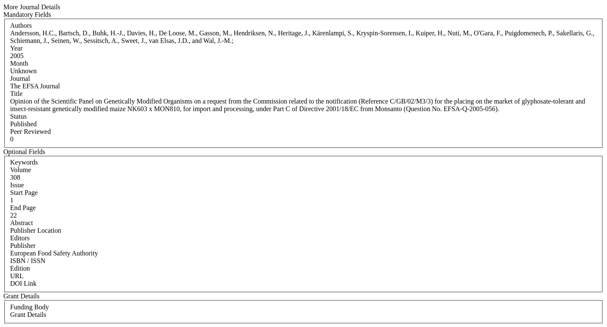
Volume (20, 169)
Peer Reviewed (30, 131)
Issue (17, 185)
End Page (23, 207)
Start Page (24, 192)
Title (16, 93)
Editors (20, 238)
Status (18, 116)
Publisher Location (35, 230)
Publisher (22, 245)
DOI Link (23, 283)
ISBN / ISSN (28, 260)
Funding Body (29, 307)
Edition (20, 268)
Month (19, 63)
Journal (20, 78)
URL (17, 275)
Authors (21, 25)
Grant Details (28, 314)
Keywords (24, 162)
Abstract (21, 222)
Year (16, 48)
